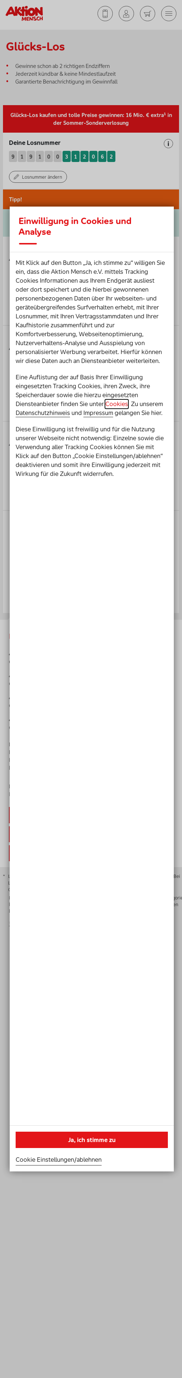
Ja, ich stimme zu (92, 1140)
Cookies (116, 404)
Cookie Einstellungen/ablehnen (59, 1159)
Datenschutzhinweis (43, 413)
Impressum (98, 413)
